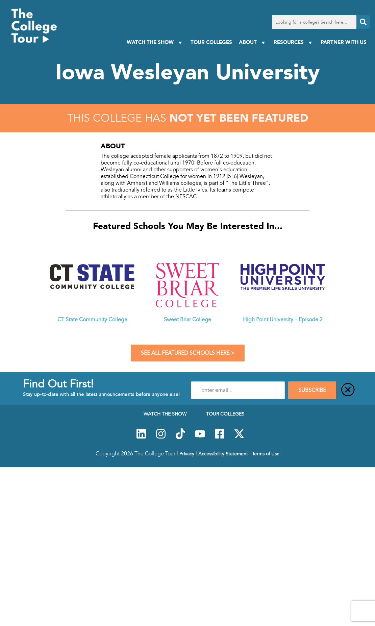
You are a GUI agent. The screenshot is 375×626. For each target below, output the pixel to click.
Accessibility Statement (223, 454)
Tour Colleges (211, 42)
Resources (294, 42)
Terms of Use (265, 454)
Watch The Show (155, 42)
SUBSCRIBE (312, 390)
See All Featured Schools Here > (187, 353)
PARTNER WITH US (344, 42)
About (253, 42)
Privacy (186, 454)
